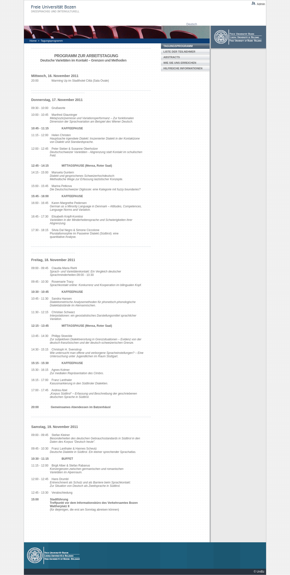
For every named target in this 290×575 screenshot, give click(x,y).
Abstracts (171, 57)
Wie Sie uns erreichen (179, 62)
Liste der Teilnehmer (179, 51)
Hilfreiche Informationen (182, 68)
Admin (261, 4)
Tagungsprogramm (52, 40)
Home (33, 40)
